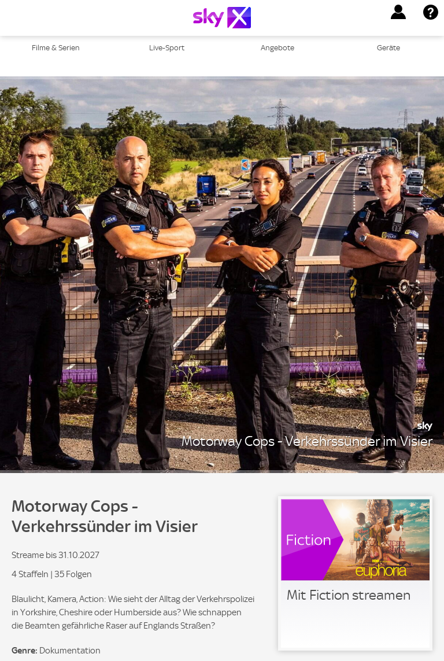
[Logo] (222, 17)
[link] (355, 573)
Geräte (388, 47)
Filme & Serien (56, 47)
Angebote (277, 47)
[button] (398, 12)
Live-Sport (166, 47)
